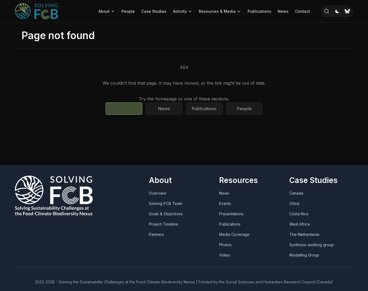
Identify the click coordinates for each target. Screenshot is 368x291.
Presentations (231, 213)
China (294, 203)
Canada (296, 193)
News (283, 11)
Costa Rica (298, 213)
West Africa (299, 224)
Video (224, 255)
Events (225, 203)
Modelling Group (304, 255)
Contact (302, 11)
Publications (259, 11)
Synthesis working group (311, 244)
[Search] (327, 11)
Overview (157, 193)
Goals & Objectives (166, 213)
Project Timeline (163, 224)
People (128, 11)
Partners (156, 234)
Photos (225, 244)
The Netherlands (304, 234)
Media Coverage (234, 234)
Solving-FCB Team (165, 203)
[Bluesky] (347, 11)
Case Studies (154, 11)
